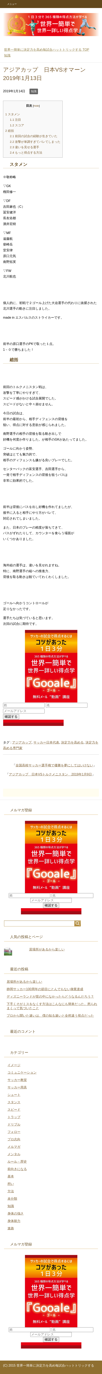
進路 (10, 1228)
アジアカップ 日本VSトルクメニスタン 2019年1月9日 (50, 774)
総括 (9, 130)
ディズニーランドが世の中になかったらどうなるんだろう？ (50, 996)
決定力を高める (72, 742)
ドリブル (13, 1124)
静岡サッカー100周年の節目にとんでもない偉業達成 (45, 989)
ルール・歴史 (17, 1161)
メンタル (13, 1154)
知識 (34, 91)
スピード (13, 1109)
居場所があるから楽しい (47, 949)
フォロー (13, 1132)
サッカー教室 (17, 1080)
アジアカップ (22, 742)
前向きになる (17, 1169)
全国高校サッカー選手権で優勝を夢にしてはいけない (54, 765)
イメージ (13, 1065)
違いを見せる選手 (24, 147)
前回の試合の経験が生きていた (33, 136)
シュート (13, 1094)
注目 (15, 119)
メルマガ (13, 1146)
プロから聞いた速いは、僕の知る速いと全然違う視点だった (50, 1015)
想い (10, 1184)
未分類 (12, 1198)
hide (36, 105)
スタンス (13, 1102)
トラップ (13, 1117)
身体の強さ (15, 1213)
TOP (46, 49)
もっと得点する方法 (26, 152)
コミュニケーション (22, 1072)
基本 (10, 1176)
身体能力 (13, 1221)
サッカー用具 (17, 1087)
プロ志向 (13, 1139)
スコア (17, 125)
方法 (10, 1191)
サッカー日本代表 (46, 742)
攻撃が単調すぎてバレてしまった (35, 141)
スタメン (12, 114)
